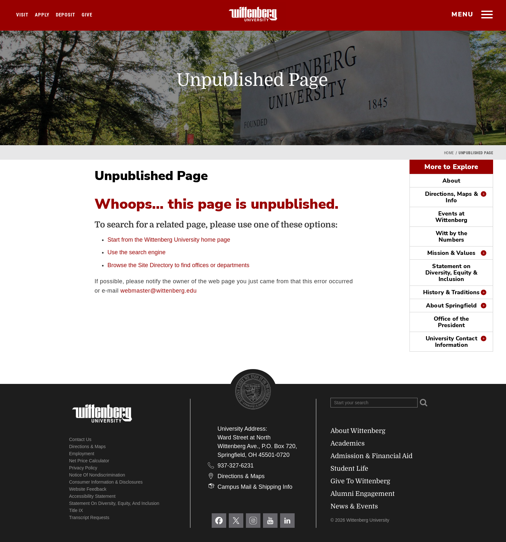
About (451, 180)
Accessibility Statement (92, 496)
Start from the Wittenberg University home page (168, 239)
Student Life (349, 468)
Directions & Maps (87, 446)
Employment (81, 453)
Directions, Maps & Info (451, 197)
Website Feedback (87, 489)
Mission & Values (451, 253)
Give (87, 15)
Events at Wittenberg (451, 216)
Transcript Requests (89, 517)
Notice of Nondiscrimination (97, 474)
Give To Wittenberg (360, 481)
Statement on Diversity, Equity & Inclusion (451, 272)
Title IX (76, 510)
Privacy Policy (83, 467)
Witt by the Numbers (451, 236)
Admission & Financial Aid (371, 456)
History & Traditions (451, 292)
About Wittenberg (357, 431)
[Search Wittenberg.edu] (374, 402)
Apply (42, 15)
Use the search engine (136, 252)
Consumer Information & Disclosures (106, 482)
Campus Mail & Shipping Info (255, 487)
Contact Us (80, 439)
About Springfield (451, 305)
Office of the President (451, 322)
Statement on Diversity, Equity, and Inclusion (114, 503)
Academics (347, 443)
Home (449, 153)
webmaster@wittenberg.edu (158, 290)
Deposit (65, 15)
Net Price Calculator (89, 460)
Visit (22, 15)
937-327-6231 (236, 465)
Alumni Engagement (362, 493)
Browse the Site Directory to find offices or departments (178, 265)
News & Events (354, 506)
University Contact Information (451, 341)
